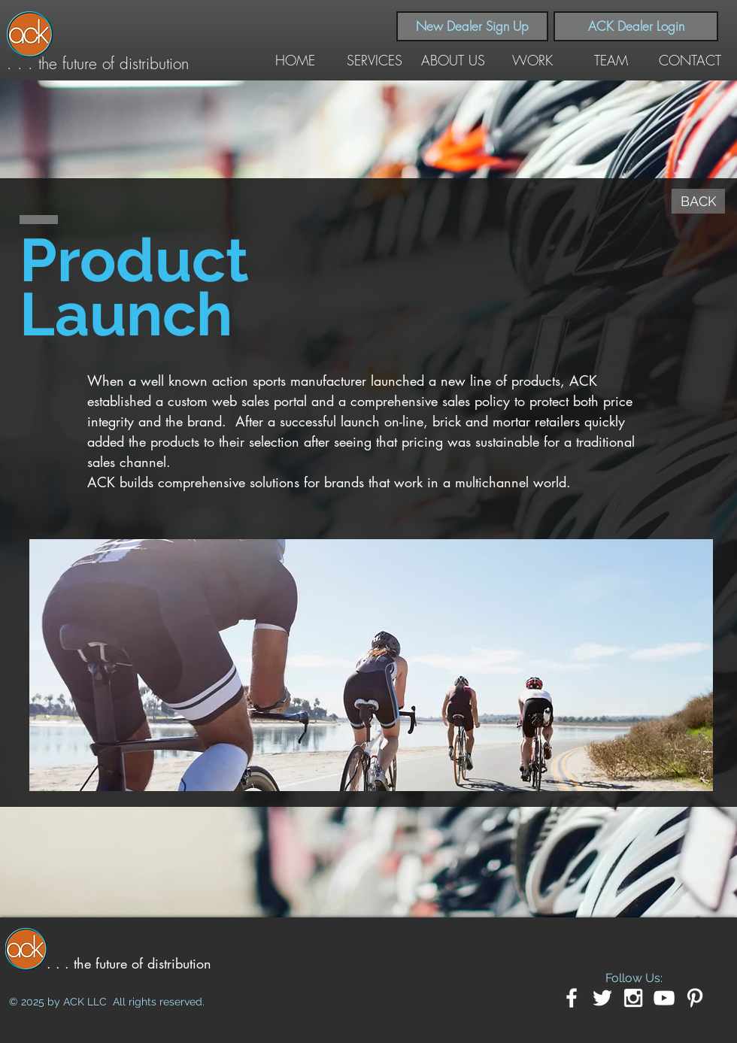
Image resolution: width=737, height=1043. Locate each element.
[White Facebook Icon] (571, 998)
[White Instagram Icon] (633, 998)
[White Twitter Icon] (602, 998)
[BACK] (698, 201)
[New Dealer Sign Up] (472, 26)
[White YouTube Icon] (664, 998)
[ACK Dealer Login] (636, 26)
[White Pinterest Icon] (695, 998)
